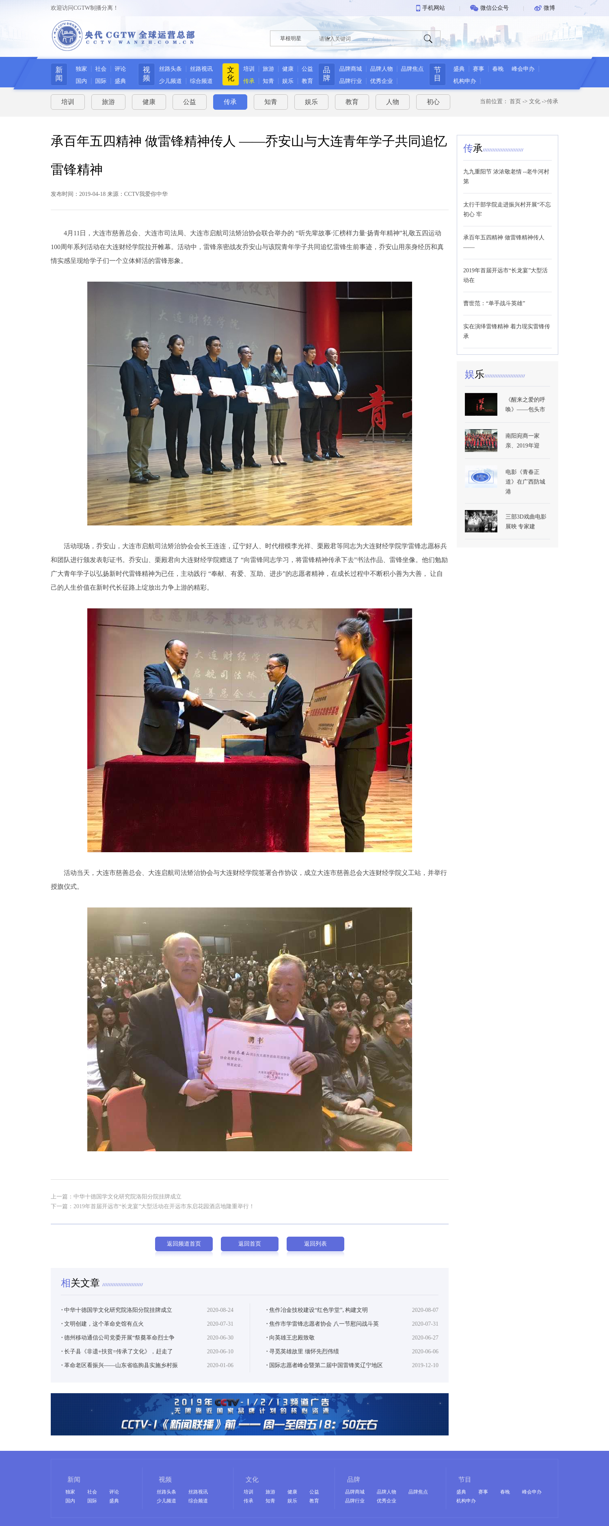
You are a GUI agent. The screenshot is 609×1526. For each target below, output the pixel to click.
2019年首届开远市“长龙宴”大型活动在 (505, 272)
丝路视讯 (199, 69)
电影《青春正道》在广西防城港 (525, 499)
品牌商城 (353, 69)
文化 (230, 74)
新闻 (56, 74)
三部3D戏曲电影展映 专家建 (525, 539)
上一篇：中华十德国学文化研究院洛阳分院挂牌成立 (116, 1193)
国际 (98, 81)
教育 (307, 81)
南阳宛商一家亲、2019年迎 (522, 458)
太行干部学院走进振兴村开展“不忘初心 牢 (507, 206)
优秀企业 (384, 81)
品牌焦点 (415, 69)
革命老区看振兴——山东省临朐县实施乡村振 (119, 1379)
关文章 (81, 1297)
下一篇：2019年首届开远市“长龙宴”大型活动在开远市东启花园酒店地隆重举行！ (153, 1203)
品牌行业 (353, 81)
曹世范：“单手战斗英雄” (494, 300)
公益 (307, 69)
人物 (392, 99)
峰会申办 (529, 69)
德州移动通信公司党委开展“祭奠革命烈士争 (118, 1352)
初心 (433, 99)
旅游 (268, 69)
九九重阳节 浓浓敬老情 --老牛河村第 (506, 173)
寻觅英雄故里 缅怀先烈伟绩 (302, 1366)
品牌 (329, 74)
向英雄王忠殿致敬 (290, 1352)
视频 (144, 74)
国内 (78, 81)
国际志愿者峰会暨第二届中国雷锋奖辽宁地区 (324, 1379)
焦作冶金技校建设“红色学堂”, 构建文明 (317, 1324)
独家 (78, 69)
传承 (249, 81)
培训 (249, 69)
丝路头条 (168, 69)
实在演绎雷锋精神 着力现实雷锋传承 (506, 328)
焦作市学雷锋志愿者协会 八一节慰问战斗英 (322, 1338)
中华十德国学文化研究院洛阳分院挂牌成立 (116, 1324)
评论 (117, 69)
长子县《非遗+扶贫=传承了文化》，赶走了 (117, 1366)
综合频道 (199, 81)
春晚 (504, 69)
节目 (444, 74)
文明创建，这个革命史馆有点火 (102, 1338)
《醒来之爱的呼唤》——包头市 (525, 422)
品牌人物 (384, 69)
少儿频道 (168, 81)
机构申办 (471, 81)
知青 (268, 81)
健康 (288, 69)
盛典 (117, 81)
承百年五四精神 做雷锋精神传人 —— (503, 239)
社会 (98, 69)
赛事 (485, 69)
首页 (515, 99)
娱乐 (288, 81)
